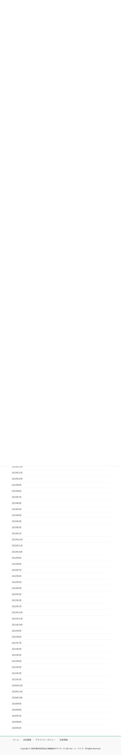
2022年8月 (16, 563)
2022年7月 (16, 569)
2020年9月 (16, 703)
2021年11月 (17, 618)
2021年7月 (16, 642)
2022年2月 (16, 600)
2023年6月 (16, 503)
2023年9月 (16, 484)
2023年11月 (17, 472)
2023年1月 (16, 533)
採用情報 (64, 739)
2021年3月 (16, 667)
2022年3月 (16, 594)
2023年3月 (16, 521)
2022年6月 (16, 576)
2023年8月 (16, 490)
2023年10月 (17, 478)
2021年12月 (17, 612)
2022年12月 (17, 539)
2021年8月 (16, 636)
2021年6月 (16, 648)
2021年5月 (16, 654)
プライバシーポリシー (45, 739)
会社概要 (27, 739)
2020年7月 (16, 715)
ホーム (16, 739)
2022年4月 (16, 588)
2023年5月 (16, 509)
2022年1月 (16, 606)
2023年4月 (16, 515)
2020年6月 (16, 721)
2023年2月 (16, 527)
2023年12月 (17, 466)
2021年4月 (16, 661)
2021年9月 (16, 630)
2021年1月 (16, 679)
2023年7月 (16, 497)
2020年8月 (16, 709)
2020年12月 (17, 685)
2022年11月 (17, 545)
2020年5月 (16, 727)
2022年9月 (16, 557)
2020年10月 (17, 697)
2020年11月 (17, 691)
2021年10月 (17, 624)
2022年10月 (17, 551)
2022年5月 (16, 582)
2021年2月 (16, 673)
